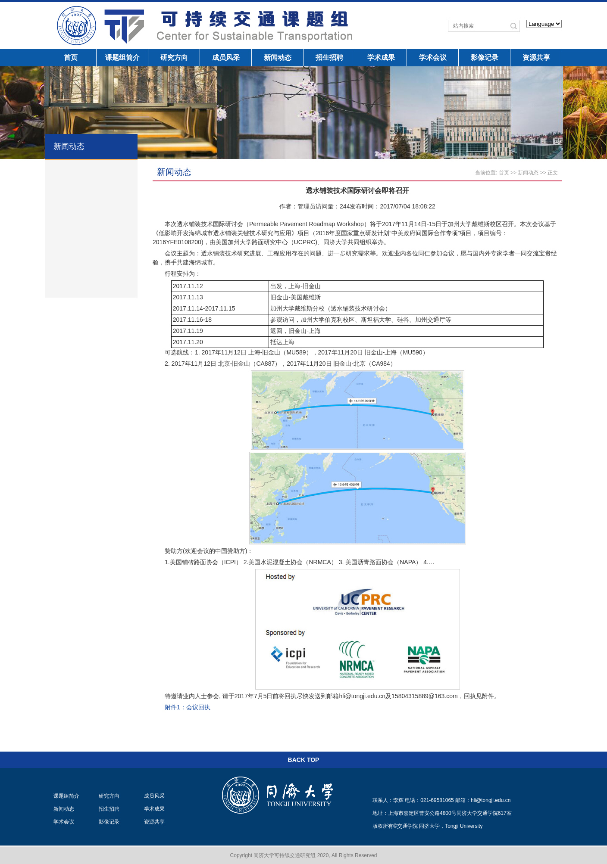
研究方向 (174, 57)
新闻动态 (277, 57)
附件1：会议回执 (187, 707)
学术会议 (433, 57)
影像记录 (484, 57)
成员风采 (226, 57)
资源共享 (536, 57)
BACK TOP (303, 759)
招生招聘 (329, 57)
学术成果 (381, 57)
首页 (71, 57)
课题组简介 (122, 57)
